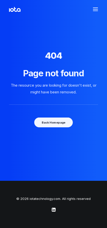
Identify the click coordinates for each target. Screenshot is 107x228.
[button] (95, 9)
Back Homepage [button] (53, 122)
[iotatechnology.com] (15, 9)
